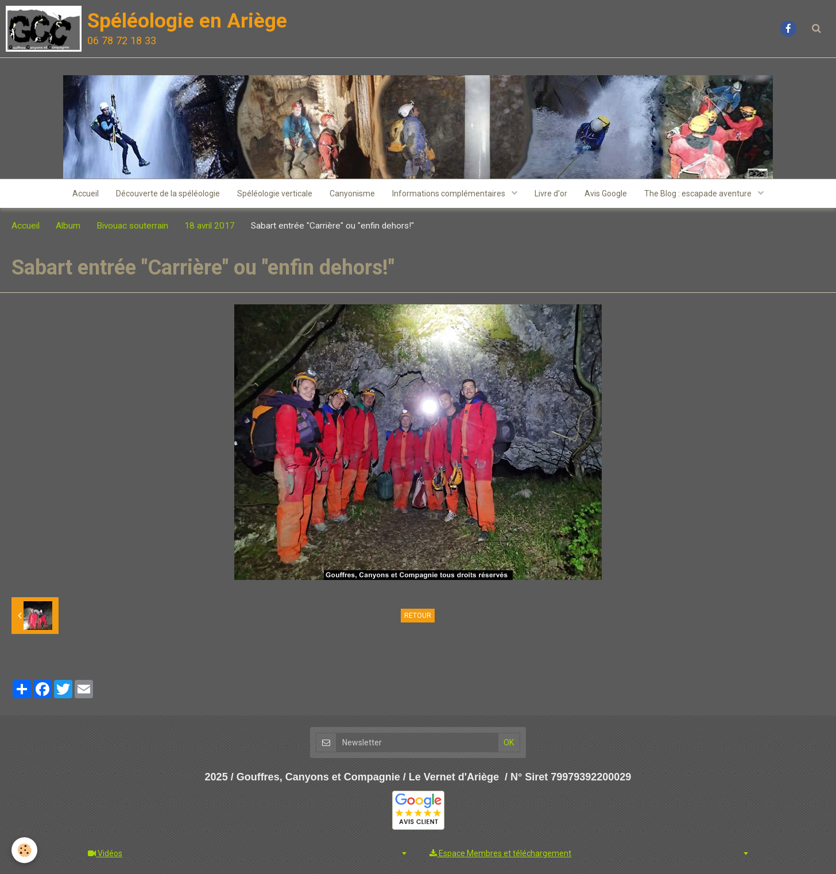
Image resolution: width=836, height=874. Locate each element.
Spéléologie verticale (274, 193)
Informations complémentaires (449, 193)
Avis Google (606, 193)
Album (68, 226)
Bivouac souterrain (132, 226)
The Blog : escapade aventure (698, 193)
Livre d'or (551, 193)
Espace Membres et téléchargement (500, 853)
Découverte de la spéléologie (168, 193)
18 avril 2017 (209, 226)
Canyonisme (352, 193)
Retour (417, 616)
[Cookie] (24, 850)
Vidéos (105, 853)
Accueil (85, 193)
